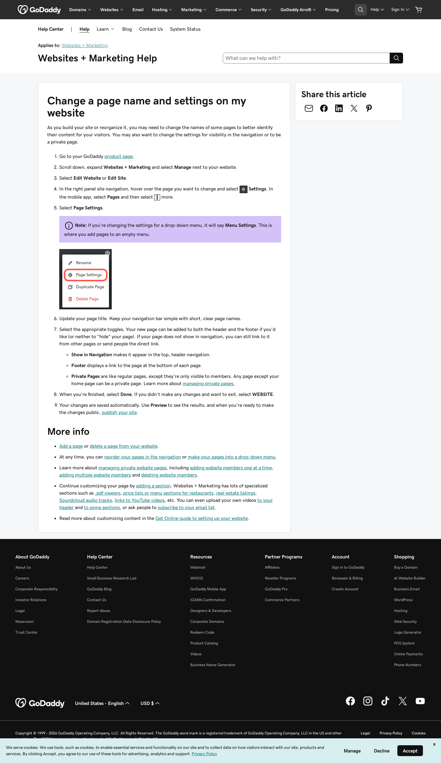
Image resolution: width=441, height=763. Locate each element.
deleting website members (169, 474)
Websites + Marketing (85, 45)
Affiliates (272, 567)
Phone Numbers (407, 665)
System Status (185, 28)
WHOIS (196, 578)
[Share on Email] (308, 108)
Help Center (97, 567)
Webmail (197, 567)
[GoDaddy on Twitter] (402, 704)
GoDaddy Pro (276, 589)
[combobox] (306, 58)
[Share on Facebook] (323, 108)
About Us (23, 567)
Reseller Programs (280, 578)
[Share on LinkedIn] (338, 108)
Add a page (71, 445)
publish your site (119, 412)
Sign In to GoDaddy (348, 567)
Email (138, 10)
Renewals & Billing (347, 578)
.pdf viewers (107, 492)
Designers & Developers (210, 611)
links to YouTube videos (140, 500)
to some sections (102, 507)
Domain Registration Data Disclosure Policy (124, 621)
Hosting (400, 611)
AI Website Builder (410, 578)
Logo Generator (407, 632)
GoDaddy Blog (99, 589)
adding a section (153, 485)
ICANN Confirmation (207, 600)
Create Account (345, 589)
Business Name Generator (212, 665)
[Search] (396, 58)
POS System (404, 643)
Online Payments (408, 654)
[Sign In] (401, 9)
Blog (127, 28)
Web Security (405, 621)
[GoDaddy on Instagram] (367, 704)
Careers (22, 578)
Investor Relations (30, 600)
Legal (20, 611)
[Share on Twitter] (354, 108)
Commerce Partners (282, 600)
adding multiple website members (95, 474)
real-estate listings (235, 492)
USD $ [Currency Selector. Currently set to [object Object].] (151, 703)
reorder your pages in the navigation (142, 456)
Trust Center (26, 632)
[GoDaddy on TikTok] (385, 704)
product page (118, 156)
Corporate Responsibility (36, 589)
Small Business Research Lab (111, 578)
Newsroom (24, 621)
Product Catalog (204, 643)
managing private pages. (209, 383)
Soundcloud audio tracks (85, 500)
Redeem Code (202, 632)
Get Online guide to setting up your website (201, 518)
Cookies (419, 733)
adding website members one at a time (231, 467)
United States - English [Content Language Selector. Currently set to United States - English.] (103, 703)
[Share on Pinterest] (369, 108)
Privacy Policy (391, 733)
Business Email (407, 589)
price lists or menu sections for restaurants (168, 492)
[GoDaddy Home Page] (40, 703)
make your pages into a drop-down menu (231, 456)
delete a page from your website (123, 445)
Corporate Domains (207, 621)
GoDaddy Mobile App (208, 589)
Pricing (332, 10)
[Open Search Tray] (361, 10)
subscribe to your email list (186, 507)
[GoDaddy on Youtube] (420, 704)
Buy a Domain (406, 567)
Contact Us (151, 28)
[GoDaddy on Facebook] (350, 704)
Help (84, 28)
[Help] (378, 9)
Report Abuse (98, 611)
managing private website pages (132, 467)
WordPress (403, 600)
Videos (196, 654)
